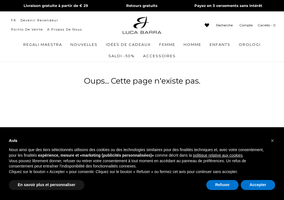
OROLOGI (250, 44)
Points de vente (27, 29)
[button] (272, 140)
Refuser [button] (222, 184)
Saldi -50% (121, 56)
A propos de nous (64, 29)
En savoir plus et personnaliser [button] (46, 184)
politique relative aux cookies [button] (218, 155)
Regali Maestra (42, 44)
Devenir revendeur (39, 20)
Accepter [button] (258, 184)
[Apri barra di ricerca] (223, 25)
